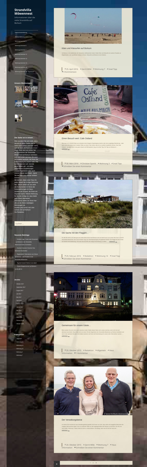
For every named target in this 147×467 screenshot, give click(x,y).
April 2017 (19, 300)
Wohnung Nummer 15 (21, 67)
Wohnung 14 (19, 345)
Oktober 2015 (20, 323)
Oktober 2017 (20, 284)
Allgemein (19, 338)
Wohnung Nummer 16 (21, 71)
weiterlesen (66, 149)
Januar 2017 (19, 307)
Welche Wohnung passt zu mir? (23, 37)
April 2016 (19, 313)
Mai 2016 (18, 310)
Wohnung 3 (19, 352)
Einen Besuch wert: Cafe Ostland (77, 138)
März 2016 (19, 317)
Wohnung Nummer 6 (20, 45)
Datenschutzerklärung (21, 32)
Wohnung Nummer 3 (20, 41)
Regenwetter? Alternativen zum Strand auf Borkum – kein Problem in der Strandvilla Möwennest (26, 256)
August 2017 (19, 290)
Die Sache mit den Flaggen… (75, 233)
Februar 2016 (20, 320)
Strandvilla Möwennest (23, 11)
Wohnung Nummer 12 (21, 58)
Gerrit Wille (86, 69)
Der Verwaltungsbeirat (72, 420)
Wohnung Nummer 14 (21, 63)
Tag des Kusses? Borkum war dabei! (27, 263)
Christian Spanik (89, 163)
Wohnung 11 (19, 342)
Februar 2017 (20, 303)
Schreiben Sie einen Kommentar (77, 166)
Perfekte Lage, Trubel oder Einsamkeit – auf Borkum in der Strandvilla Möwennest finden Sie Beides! (26, 241)
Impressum (31, 71)
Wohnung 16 (19, 348)
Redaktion (89, 256)
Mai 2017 (18, 297)
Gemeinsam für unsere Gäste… (76, 325)
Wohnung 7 (19, 355)
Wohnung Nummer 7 (20, 50)
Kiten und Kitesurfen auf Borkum (76, 48)
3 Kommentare (69, 72)
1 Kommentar (82, 353)
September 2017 (20, 287)
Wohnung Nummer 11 (21, 54)
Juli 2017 (18, 293)
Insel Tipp (113, 69)
